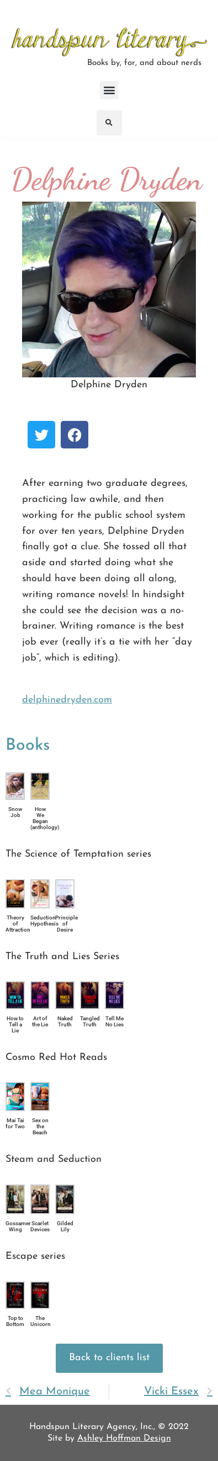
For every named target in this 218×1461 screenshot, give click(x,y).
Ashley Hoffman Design (124, 1438)
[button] (109, 90)
